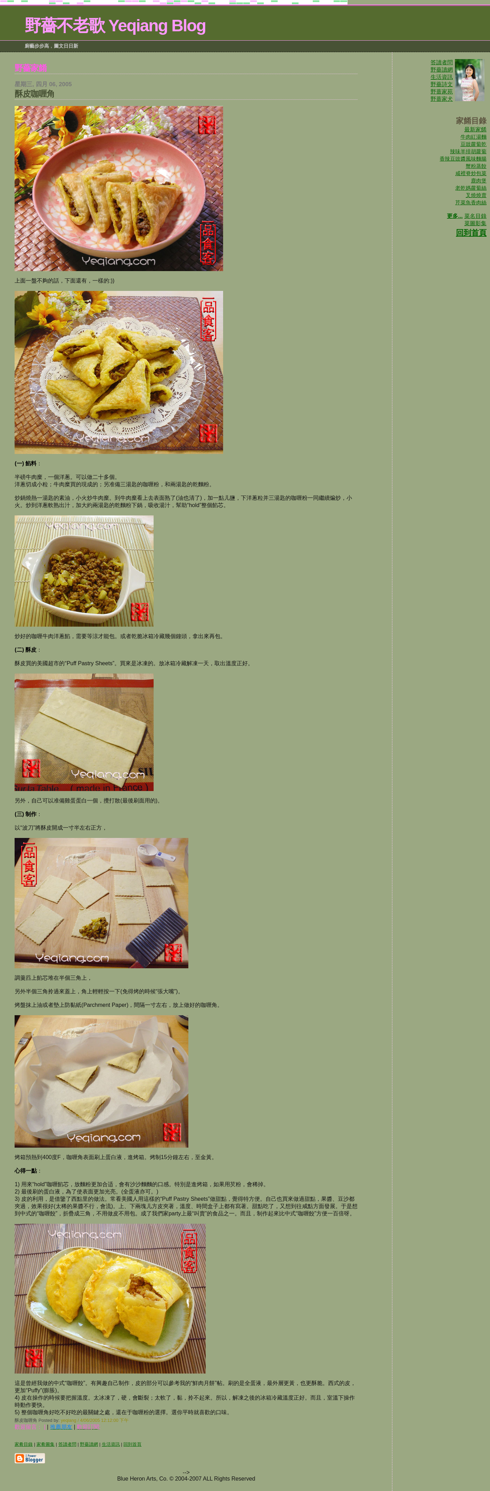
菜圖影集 (475, 223)
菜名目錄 (475, 216)
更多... (455, 216)
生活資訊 (442, 77)
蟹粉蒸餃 (476, 166)
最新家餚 (475, 129)
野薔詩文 (442, 84)
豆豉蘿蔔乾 (473, 144)
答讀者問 (442, 62)
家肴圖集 (45, 1444)
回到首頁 (471, 232)
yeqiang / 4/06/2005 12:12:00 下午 (95, 1420)
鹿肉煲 (479, 181)
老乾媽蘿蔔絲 (471, 188)
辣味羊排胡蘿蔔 (468, 151)
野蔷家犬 (442, 99)
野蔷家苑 (442, 92)
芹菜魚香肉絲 (471, 202)
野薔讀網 (442, 70)
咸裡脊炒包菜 (471, 173)
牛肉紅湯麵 (473, 137)
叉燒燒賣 (476, 195)
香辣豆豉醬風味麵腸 (463, 159)
